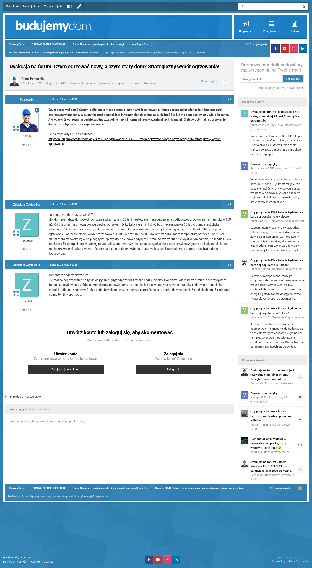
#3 (229, 264)
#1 (229, 99)
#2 (229, 204)
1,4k (26, 249)
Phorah (254, 424)
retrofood (264, 269)
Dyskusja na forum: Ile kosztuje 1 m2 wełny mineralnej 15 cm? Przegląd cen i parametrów (276, 116)
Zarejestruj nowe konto (65, 369)
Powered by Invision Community (290, 561)
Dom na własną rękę (263, 164)
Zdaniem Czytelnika (26, 204)
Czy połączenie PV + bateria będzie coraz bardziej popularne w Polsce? (271, 416)
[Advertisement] (120, 172)
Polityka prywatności (15, 561)
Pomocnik (37, 78)
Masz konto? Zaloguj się (23, 6)
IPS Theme (9, 557)
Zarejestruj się (53, 6)
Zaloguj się (173, 369)
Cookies (48, 561)
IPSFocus (25, 557)
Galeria (295, 31)
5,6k (26, 144)
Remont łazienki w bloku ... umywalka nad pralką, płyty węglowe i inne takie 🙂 (268, 443)
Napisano (288, 221)
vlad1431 (264, 221)
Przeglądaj (270, 31)
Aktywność (245, 31)
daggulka (256, 451)
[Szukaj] (259, 6)
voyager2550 (266, 168)
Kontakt (35, 561)
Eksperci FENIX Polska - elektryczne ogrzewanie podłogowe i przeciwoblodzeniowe (101, 83)
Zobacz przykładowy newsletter (281, 88)
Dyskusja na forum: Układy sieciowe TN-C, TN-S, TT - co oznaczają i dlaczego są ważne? (271, 466)
